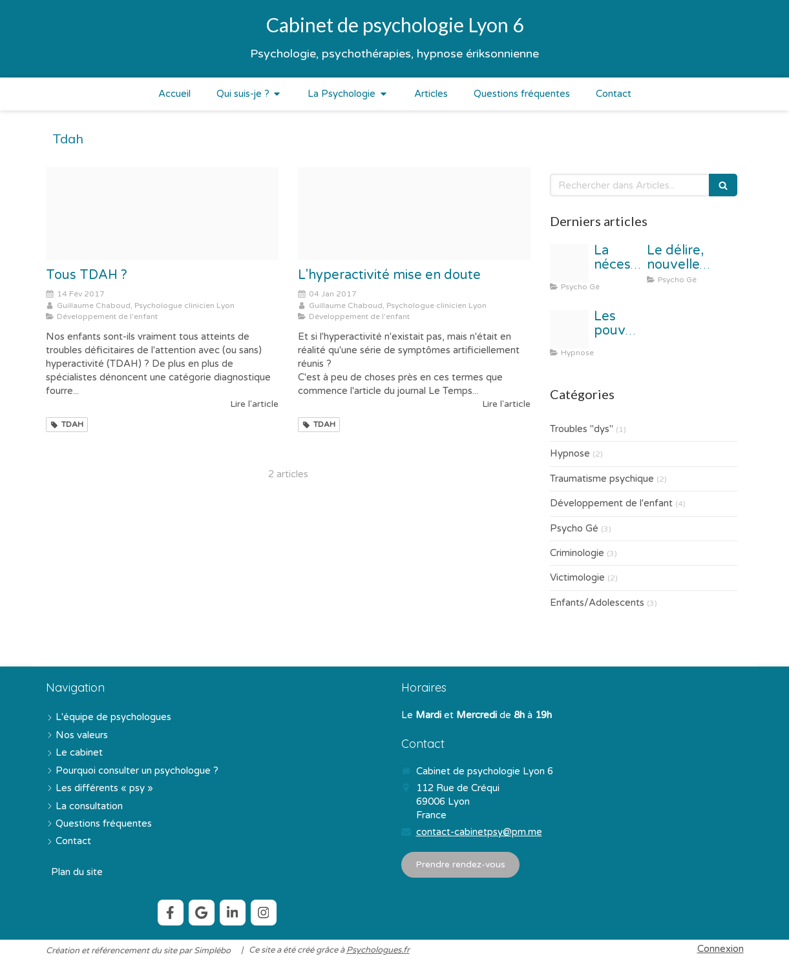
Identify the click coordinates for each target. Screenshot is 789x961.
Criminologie (577, 553)
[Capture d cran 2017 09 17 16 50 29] (569, 329)
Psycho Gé (574, 528)
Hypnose (570, 453)
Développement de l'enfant (611, 503)
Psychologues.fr (378, 950)
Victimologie (577, 577)
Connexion (720, 949)
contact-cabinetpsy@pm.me (479, 832)
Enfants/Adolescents (597, 602)
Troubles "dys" (581, 429)
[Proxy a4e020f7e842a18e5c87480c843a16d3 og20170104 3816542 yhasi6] (414, 213)
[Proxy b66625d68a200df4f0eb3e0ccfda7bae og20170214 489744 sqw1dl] (162, 213)
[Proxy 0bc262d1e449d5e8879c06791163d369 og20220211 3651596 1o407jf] (569, 263)
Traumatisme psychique (602, 478)
